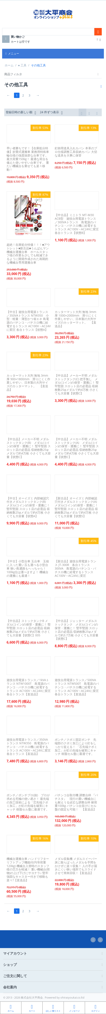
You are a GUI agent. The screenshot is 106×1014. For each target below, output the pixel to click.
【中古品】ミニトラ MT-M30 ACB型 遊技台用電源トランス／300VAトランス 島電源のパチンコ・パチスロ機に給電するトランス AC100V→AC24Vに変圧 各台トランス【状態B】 (77, 224)
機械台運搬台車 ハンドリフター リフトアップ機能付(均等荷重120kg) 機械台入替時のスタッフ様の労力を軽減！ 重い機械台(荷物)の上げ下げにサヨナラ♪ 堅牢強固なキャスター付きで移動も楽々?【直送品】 (28, 869)
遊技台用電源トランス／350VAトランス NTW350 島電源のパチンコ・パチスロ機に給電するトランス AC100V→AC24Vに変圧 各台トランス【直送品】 (29, 747)
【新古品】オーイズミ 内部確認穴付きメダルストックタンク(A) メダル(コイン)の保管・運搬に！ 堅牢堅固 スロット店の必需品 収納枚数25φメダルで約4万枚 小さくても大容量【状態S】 (77, 507)
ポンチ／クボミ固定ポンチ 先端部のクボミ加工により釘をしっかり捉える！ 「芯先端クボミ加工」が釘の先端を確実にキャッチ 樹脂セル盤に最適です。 (76, 747)
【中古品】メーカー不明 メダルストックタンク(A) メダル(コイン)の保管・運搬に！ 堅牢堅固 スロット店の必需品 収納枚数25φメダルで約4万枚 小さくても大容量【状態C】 (77, 448)
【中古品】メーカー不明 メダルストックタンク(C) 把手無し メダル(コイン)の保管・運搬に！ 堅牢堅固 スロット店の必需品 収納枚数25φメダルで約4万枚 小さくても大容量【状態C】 (77, 384)
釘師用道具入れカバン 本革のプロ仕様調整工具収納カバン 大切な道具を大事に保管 (76, 152)
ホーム (9, 65)
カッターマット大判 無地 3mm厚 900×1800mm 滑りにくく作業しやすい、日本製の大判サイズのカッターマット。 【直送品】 (28, 383)
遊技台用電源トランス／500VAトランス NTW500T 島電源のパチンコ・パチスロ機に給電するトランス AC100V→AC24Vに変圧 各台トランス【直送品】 (77, 687)
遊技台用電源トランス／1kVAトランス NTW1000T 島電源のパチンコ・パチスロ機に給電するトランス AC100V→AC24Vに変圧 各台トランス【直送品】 (29, 687)
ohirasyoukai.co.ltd (72, 997)
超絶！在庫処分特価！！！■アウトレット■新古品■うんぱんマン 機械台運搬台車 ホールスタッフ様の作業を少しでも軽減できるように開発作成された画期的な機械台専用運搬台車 (28, 254)
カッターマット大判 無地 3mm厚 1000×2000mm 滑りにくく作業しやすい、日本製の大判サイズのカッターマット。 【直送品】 (76, 319)
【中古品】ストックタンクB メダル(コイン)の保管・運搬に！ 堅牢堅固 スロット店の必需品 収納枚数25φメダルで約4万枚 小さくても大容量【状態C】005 (29, 628)
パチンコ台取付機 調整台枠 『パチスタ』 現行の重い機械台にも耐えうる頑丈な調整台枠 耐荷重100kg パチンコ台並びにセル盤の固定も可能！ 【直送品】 (76, 802)
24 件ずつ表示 (51, 112)
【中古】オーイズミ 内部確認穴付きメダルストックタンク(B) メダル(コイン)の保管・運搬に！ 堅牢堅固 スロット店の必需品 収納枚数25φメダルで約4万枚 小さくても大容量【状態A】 (28, 507)
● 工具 (22, 65)
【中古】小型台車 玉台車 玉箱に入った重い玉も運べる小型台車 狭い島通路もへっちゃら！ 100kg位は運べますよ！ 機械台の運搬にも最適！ (28, 569)
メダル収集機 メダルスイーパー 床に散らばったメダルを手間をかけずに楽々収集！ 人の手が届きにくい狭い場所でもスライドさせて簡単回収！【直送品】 (76, 866)
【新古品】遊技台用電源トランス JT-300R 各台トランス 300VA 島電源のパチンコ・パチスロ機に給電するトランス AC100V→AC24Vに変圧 (75, 569)
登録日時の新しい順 (21, 112)
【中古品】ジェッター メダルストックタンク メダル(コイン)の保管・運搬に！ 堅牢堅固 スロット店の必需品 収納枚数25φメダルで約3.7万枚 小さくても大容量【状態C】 (76, 630)
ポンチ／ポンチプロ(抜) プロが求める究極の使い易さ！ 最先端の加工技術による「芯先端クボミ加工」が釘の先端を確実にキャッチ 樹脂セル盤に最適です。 (28, 802)
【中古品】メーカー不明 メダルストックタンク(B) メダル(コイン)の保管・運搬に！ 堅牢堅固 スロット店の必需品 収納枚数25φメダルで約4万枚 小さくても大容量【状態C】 (29, 448)
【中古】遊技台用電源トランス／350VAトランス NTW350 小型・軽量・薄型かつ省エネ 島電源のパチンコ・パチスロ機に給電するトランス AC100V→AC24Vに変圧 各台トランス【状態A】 (29, 321)
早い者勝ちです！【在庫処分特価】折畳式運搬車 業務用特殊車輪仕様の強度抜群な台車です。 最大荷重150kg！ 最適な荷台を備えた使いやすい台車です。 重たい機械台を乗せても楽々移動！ (28, 159)
